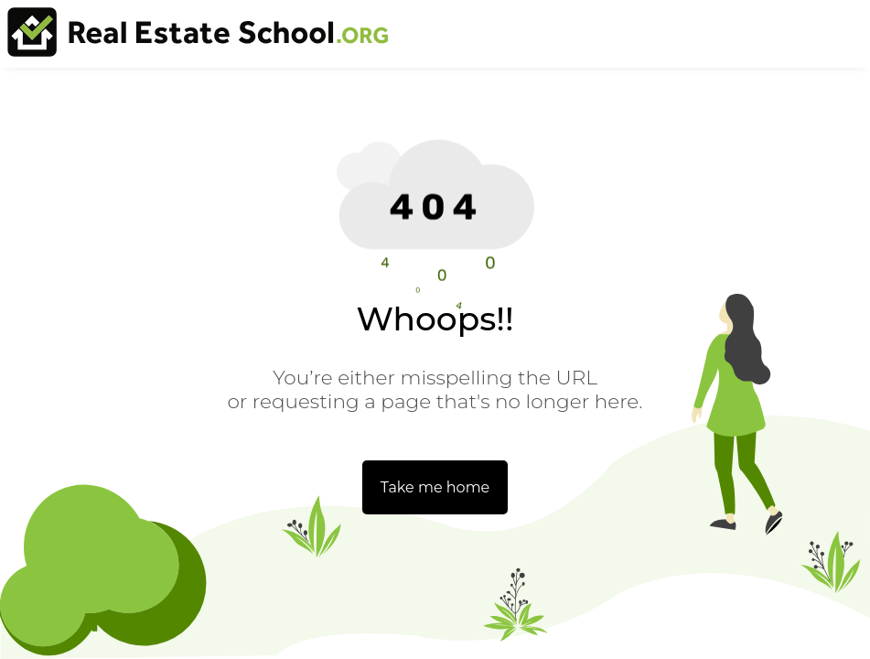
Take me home (435, 487)
